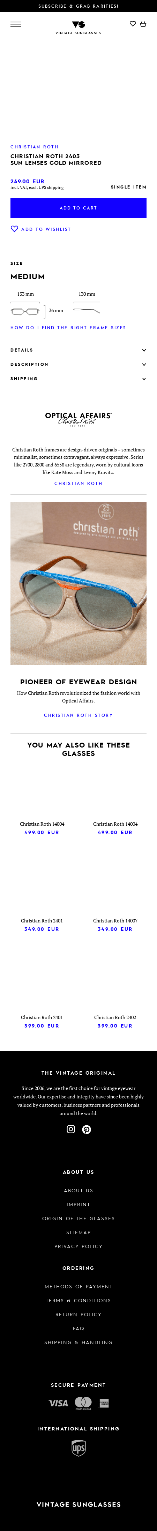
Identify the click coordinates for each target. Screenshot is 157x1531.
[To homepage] (78, 24)
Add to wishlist (41, 229)
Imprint (78, 1204)
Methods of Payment (79, 1286)
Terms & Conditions (78, 1300)
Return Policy (78, 1314)
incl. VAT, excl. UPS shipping (36, 187)
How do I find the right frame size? (68, 327)
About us (79, 1190)
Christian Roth (78, 483)
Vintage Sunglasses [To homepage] (78, 32)
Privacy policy (78, 1246)
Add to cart (78, 208)
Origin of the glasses (78, 1218)
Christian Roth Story (78, 715)
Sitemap (78, 1232)
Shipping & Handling (78, 1342)
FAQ (78, 1328)
